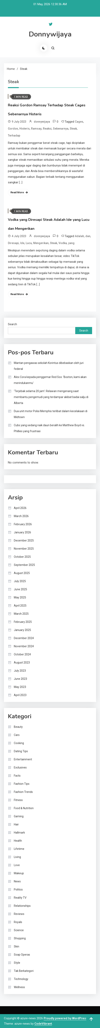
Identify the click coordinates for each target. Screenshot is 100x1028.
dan (87, 236)
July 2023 (20, 670)
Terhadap (14, 135)
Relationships (22, 905)
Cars (17, 735)
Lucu (29, 243)
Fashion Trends (23, 791)
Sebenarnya (60, 128)
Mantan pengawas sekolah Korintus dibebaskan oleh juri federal (49, 365)
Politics (18, 889)
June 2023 (20, 678)
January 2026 (22, 532)
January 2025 (22, 630)
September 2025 (24, 564)
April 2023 (20, 695)
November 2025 (24, 548)
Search (12, 324)
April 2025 (20, 605)
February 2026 (23, 524)
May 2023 (20, 687)
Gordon (13, 128)
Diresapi (13, 243)
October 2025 (22, 556)
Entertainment (23, 759)
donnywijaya (42, 121)
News (17, 881)
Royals (18, 922)
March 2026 (21, 516)
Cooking (19, 743)
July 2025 (20, 581)
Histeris (24, 128)
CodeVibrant (43, 1023)
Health (18, 840)
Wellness (19, 987)
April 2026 (20, 508)
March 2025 (21, 613)
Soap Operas (22, 954)
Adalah (79, 236)
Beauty (18, 726)
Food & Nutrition (24, 808)
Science (19, 930)
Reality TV (20, 897)
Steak (73, 128)
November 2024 (24, 646)
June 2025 (20, 589)
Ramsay (36, 128)
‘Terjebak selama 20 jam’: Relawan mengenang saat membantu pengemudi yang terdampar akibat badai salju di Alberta (51, 397)
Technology (21, 979)
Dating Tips (21, 751)
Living (17, 857)
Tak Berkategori (24, 970)
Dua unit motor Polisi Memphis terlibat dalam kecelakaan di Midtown (50, 414)
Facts (17, 775)
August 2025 (22, 573)
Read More (17, 192)
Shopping (20, 938)
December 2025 (24, 540)
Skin (16, 946)
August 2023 (22, 662)
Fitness (18, 800)
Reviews (19, 913)
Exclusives (20, 767)
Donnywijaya (50, 34)
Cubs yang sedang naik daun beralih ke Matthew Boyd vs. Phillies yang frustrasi (49, 428)
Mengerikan (41, 243)
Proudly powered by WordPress (66, 1018)
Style (17, 962)
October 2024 (22, 654)
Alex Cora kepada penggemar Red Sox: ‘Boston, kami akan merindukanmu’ (50, 380)
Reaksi (47, 128)
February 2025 (23, 621)
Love (17, 865)
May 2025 (20, 597)
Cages (79, 121)
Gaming (19, 816)
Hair (16, 824)
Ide (22, 243)
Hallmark (19, 832)
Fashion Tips (21, 783)
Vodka (62, 243)
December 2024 (24, 638)
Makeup (19, 873)
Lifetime (19, 848)
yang (71, 243)
